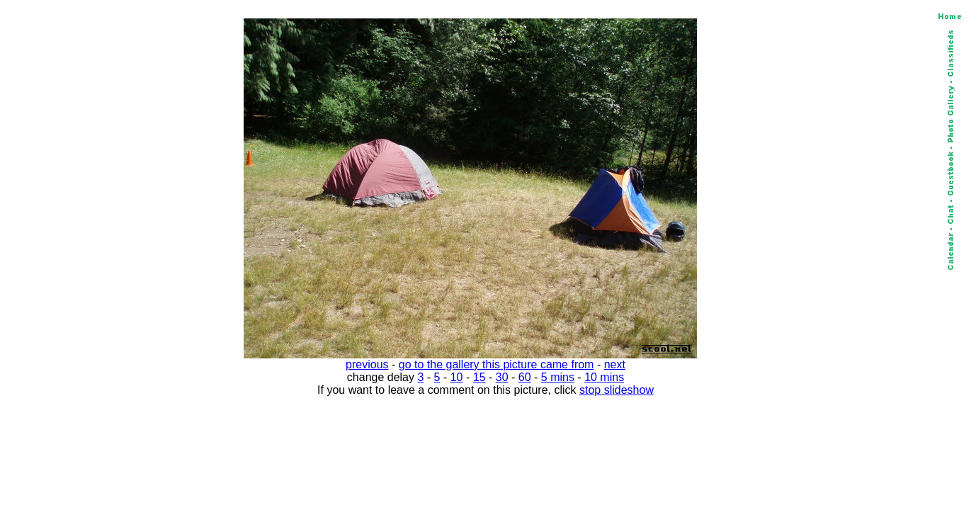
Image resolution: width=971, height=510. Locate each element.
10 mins (604, 377)
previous (367, 364)
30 (502, 377)
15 (479, 377)
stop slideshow (616, 390)
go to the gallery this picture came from (496, 364)
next (614, 364)
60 (524, 377)
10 (456, 377)
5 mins (557, 377)
